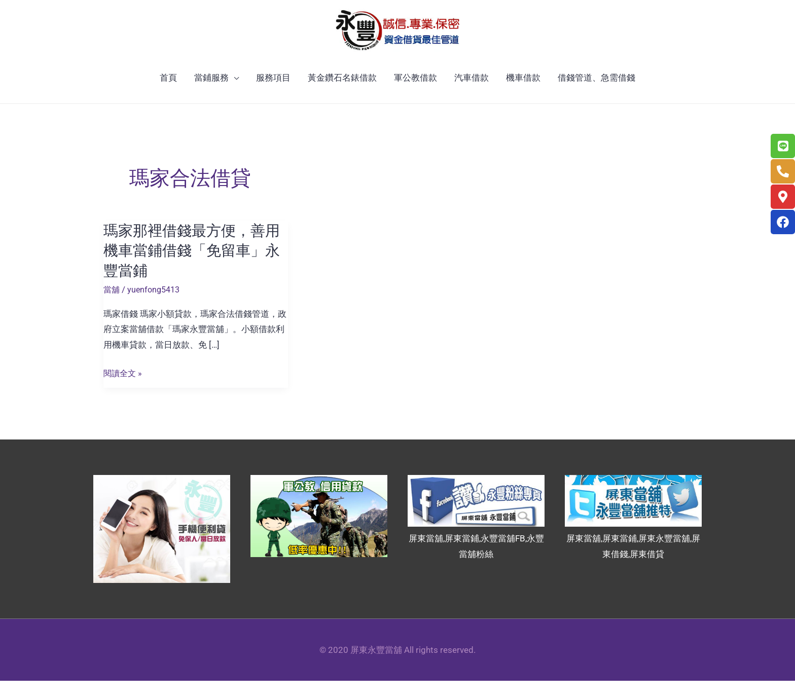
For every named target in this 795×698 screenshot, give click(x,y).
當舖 (112, 307)
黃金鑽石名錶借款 (342, 95)
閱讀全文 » (123, 390)
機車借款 (523, 95)
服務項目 (273, 95)
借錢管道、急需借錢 (596, 95)
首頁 (168, 95)
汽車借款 (471, 95)
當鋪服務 (211, 95)
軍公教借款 (415, 95)
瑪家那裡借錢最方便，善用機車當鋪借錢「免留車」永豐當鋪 (194, 268)
